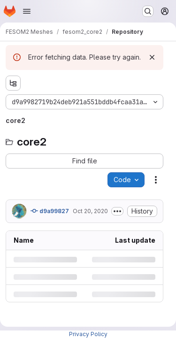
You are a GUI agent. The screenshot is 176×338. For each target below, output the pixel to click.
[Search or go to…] (147, 11)
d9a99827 (50, 211)
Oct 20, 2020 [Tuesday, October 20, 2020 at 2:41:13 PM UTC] (90, 211)
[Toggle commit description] (117, 211)
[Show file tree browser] (13, 83)
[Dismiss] (152, 57)
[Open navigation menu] (26, 11)
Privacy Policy (88, 334)
